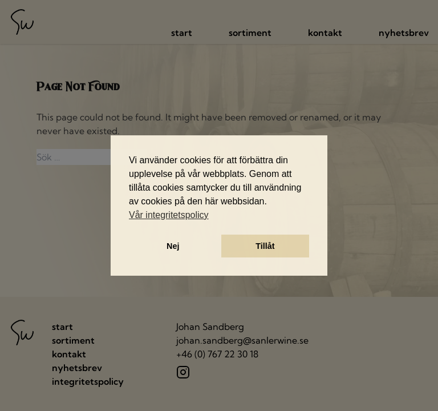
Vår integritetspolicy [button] (169, 215)
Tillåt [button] (265, 246)
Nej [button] (173, 246)
